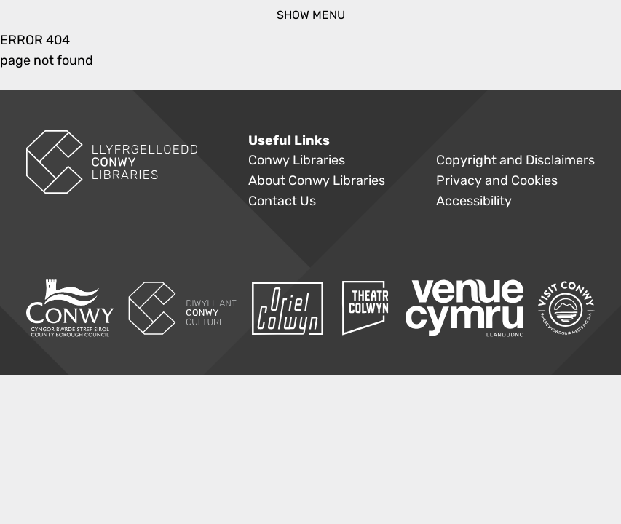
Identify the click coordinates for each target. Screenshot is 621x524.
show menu (311, 15)
